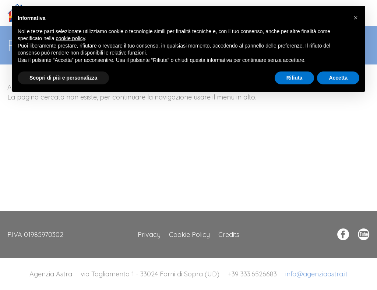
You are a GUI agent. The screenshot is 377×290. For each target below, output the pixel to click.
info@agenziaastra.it (316, 274)
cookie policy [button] (70, 38)
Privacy (149, 234)
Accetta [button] (338, 78)
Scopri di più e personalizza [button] (63, 78)
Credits (228, 234)
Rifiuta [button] (294, 78)
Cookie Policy (189, 234)
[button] (356, 18)
